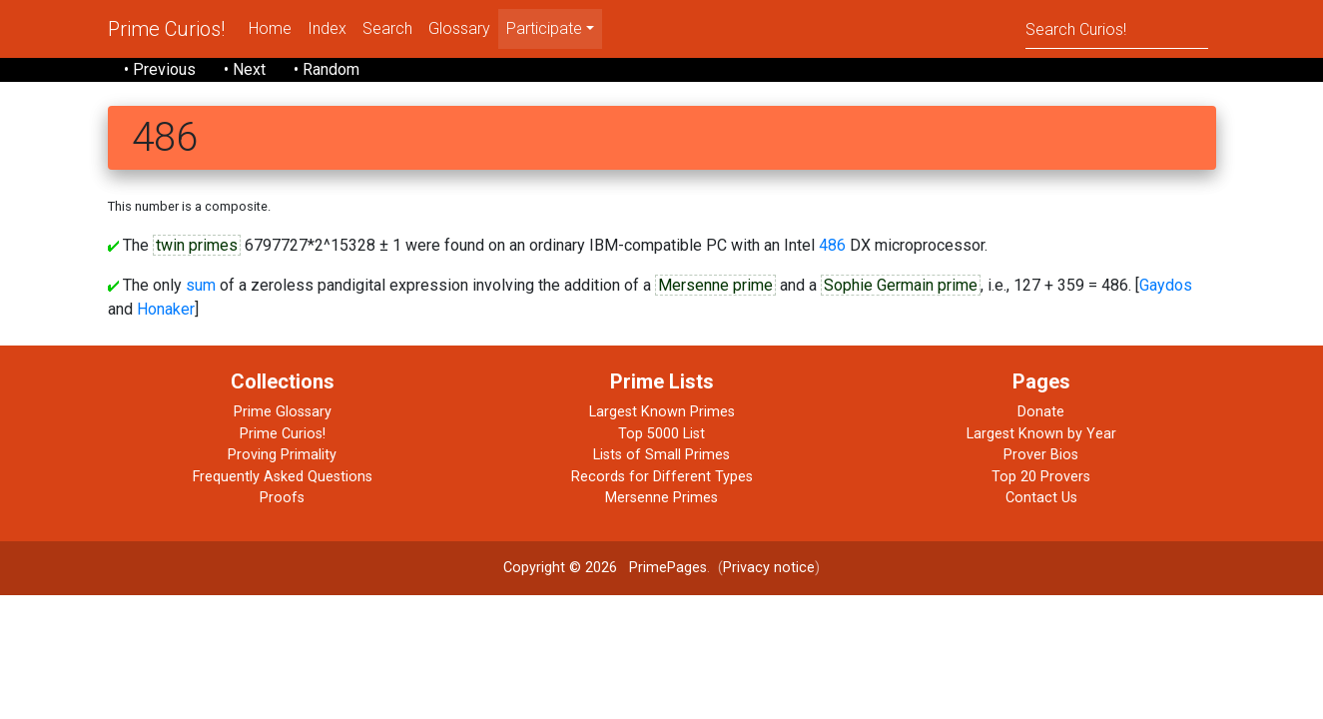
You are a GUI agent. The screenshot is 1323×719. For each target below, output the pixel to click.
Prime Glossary (282, 411)
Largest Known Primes (662, 411)
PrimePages (668, 567)
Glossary (459, 28)
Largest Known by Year (1041, 433)
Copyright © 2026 (560, 567)
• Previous (160, 69)
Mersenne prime (715, 285)
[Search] (1116, 28)
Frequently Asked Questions (282, 476)
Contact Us (1041, 497)
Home (270, 28)
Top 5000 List (661, 433)
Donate (1040, 411)
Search (387, 28)
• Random (326, 69)
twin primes (197, 245)
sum (201, 285)
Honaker (166, 309)
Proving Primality (282, 454)
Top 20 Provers (1041, 476)
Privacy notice (769, 567)
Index (327, 28)
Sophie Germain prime (901, 285)
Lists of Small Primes (661, 454)
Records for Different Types (662, 476)
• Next (245, 69)
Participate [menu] (544, 28)
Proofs (282, 497)
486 (832, 245)
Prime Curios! (166, 29)
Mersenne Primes (661, 497)
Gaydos (1165, 285)
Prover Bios (1040, 454)
